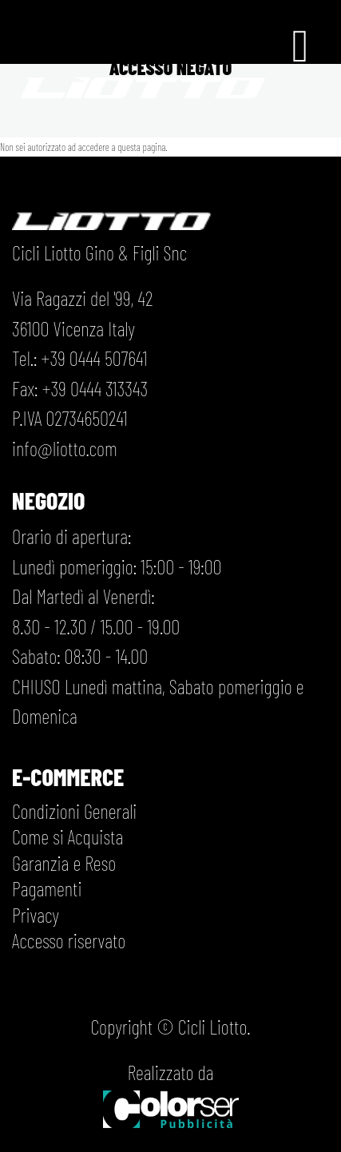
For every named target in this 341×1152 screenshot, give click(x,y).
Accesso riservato (68, 940)
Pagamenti (46, 888)
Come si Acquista (67, 836)
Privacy (35, 915)
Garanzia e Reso (64, 863)
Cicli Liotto (212, 1027)
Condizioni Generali (74, 811)
